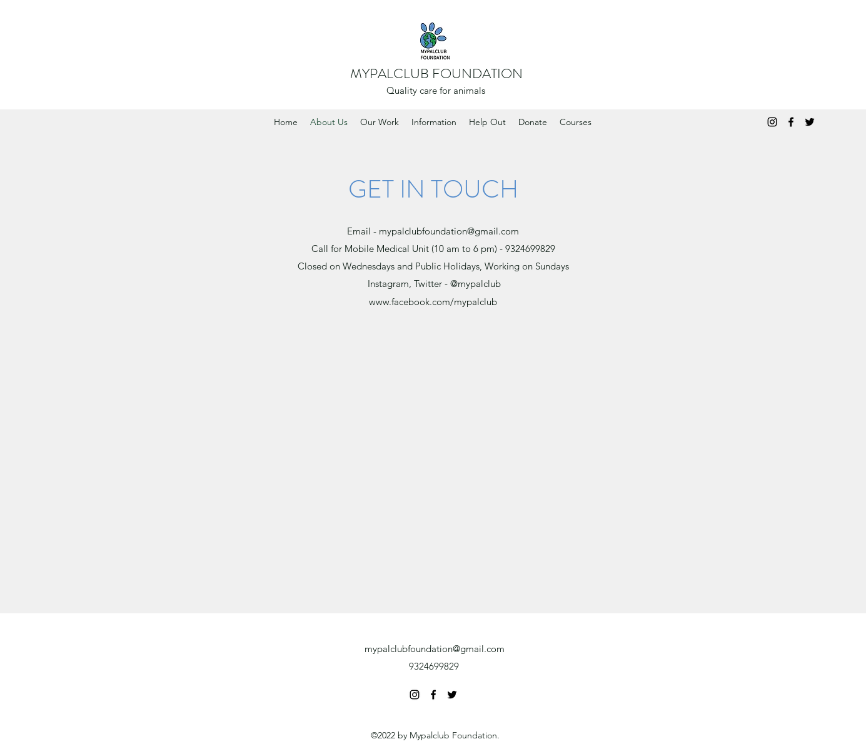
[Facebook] (791, 122)
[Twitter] (809, 122)
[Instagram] (772, 122)
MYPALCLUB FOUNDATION (436, 73)
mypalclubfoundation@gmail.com (449, 231)
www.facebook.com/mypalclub (433, 302)
